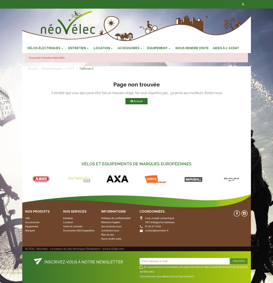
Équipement (31, 226)
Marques (30, 230)
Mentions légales (110, 222)
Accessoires (32, 222)
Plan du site (107, 234)
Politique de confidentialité (116, 218)
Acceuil (136, 101)
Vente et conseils (72, 226)
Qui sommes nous (111, 226)
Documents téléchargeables (79, 230)
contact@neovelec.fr (156, 230)
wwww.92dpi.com (113, 248)
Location (68, 222)
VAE (27, 218)
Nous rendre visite (111, 238)
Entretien (68, 218)
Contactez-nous (83, 4)
